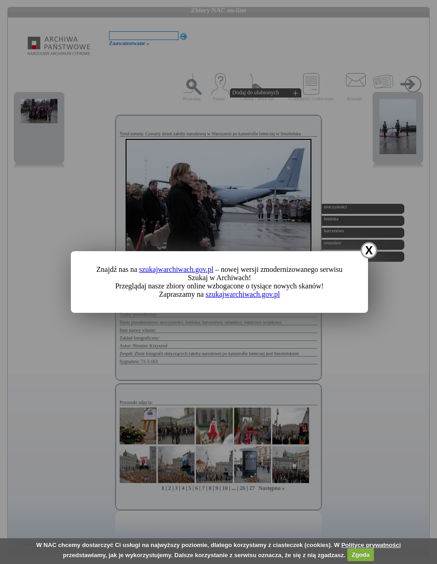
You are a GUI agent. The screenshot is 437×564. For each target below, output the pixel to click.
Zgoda (361, 554)
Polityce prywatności (371, 544)
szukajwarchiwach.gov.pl (176, 269)
